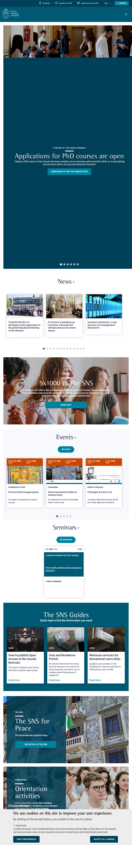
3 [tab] (67, 264)
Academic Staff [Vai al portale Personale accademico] (66, 3)
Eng (107, 3)
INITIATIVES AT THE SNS (36, 745)
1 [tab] (61, 264)
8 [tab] (67, 349)
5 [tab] (74, 264)
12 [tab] (80, 349)
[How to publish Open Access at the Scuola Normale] (25, 656)
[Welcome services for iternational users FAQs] (106, 656)
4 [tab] (71, 264)
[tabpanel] (25, 317)
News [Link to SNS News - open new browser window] (66, 282)
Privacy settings (19, 805)
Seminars (66, 529)
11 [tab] (77, 349)
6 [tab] (77, 264)
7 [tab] (63, 349)
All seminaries (66, 540)
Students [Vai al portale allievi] (47, 3)
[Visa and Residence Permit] (65, 656)
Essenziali (21, 825)
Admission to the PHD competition (69, 171)
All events (66, 450)
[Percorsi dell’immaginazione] (25, 484)
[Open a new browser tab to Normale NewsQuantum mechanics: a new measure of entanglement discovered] (104, 315)
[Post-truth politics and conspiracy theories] (64, 573)
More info (66, 405)
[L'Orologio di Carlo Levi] (104, 484)
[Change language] (110, 3)
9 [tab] (70, 349)
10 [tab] (74, 349)
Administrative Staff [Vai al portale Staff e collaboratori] (90, 3)
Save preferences (26, 839)
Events (66, 438)
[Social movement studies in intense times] (64, 484)
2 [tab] (64, 264)
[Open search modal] (122, 3)
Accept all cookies (104, 839)
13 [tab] (84, 349)
